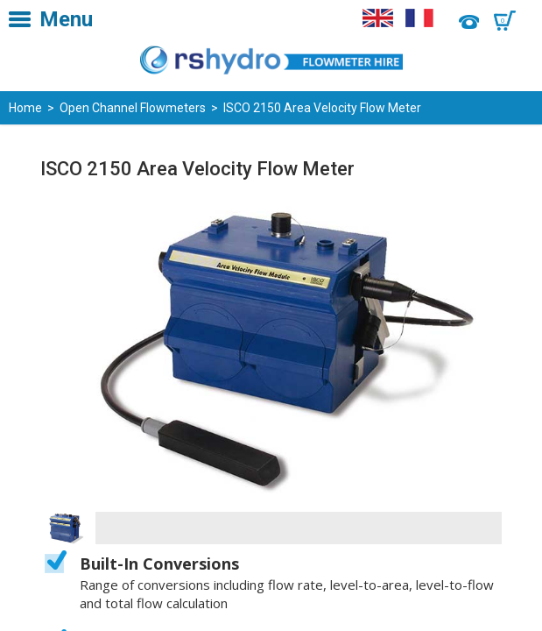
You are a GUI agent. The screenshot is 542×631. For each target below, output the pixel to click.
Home (25, 108)
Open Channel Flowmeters (133, 108)
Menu (66, 19)
